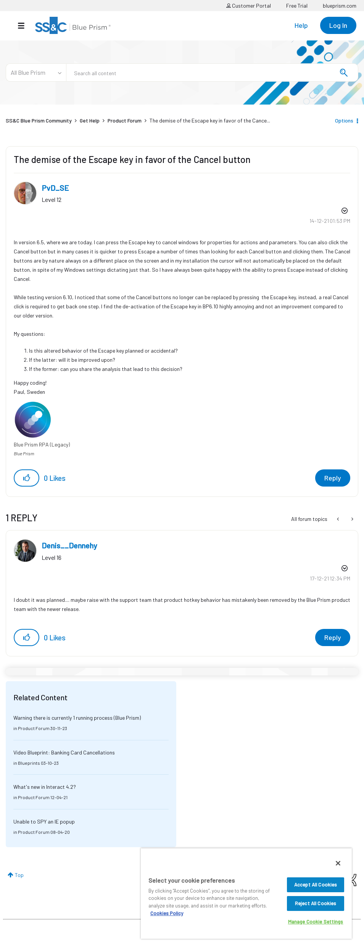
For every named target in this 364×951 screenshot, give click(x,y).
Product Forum (125, 120)
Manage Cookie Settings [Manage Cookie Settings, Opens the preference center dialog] (315, 922)
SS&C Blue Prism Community (39, 120)
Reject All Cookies (315, 903)
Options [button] (344, 120)
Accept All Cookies (315, 885)
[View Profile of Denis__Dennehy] (69, 545)
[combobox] (212, 72)
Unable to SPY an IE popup (44, 821)
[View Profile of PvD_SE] (55, 187)
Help (301, 25)
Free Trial (297, 5)
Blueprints (29, 763)
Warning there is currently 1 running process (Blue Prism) (77, 717)
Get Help (90, 120)
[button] (26, 478)
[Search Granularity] (36, 72)
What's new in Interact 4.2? (44, 786)
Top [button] (19, 875)
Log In (338, 25)
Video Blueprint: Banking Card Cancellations (64, 752)
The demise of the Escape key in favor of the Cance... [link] (210, 120)
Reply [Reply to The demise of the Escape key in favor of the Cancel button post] (332, 478)
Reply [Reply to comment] (332, 637)
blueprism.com (339, 5)
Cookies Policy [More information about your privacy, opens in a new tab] (166, 913)
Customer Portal (248, 5)
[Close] (338, 863)
